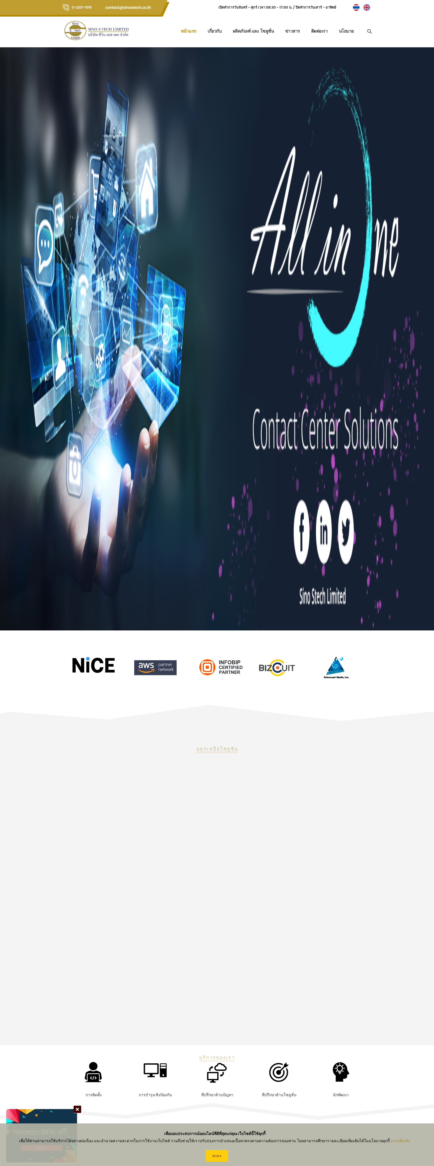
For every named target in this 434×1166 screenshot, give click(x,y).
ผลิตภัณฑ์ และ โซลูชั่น (253, 31)
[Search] (369, 31)
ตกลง (216, 1156)
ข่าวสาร (292, 31)
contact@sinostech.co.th (128, 7)
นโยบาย (346, 31)
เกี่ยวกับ (214, 31)
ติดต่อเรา (319, 31)
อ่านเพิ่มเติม (400, 1141)
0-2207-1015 (82, 7)
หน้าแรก (189, 31)
